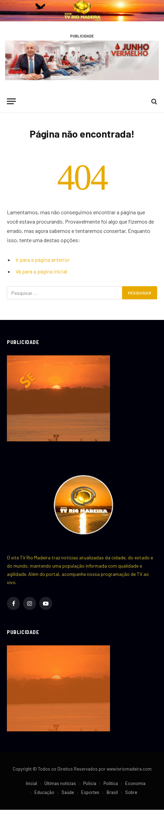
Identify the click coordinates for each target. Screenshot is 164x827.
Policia (89, 783)
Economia (135, 783)
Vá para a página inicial (41, 271)
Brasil (112, 792)
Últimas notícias (60, 783)
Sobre (131, 792)
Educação (44, 792)
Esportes (90, 792)
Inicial (31, 783)
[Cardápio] (11, 101)
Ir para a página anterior (42, 259)
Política (110, 783)
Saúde (68, 792)
